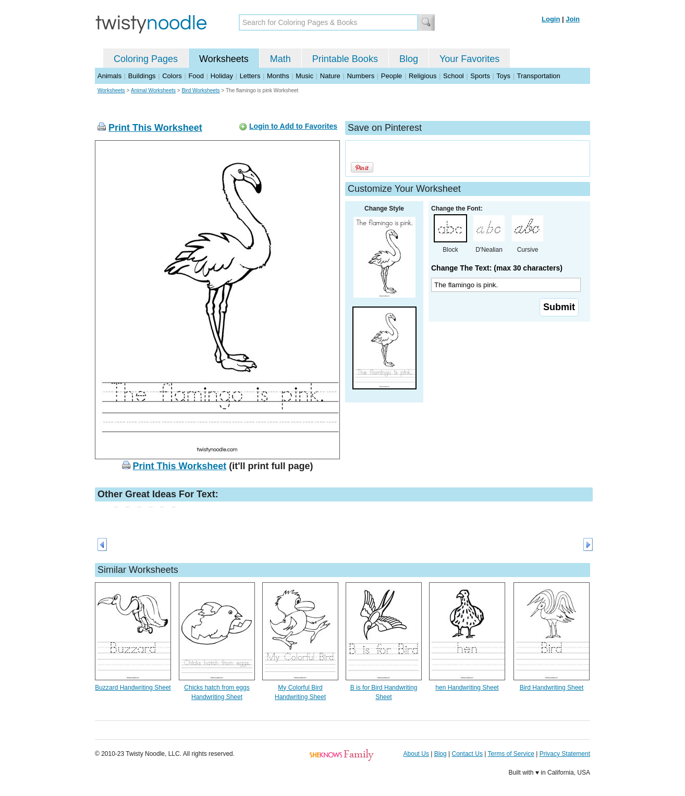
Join (573, 19)
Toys (503, 76)
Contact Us (467, 753)
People (391, 76)
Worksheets (224, 59)
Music (304, 76)
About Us (416, 753)
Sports (480, 76)
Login (551, 19)
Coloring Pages (146, 59)
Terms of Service (510, 753)
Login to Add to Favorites (293, 126)
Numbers (360, 76)
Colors (172, 76)
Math (280, 59)
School (453, 76)
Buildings (142, 76)
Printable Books (345, 59)
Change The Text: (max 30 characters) (496, 268)
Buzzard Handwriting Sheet (132, 687)
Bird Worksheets (200, 90)
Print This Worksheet (155, 128)
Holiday (222, 76)
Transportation (538, 76)
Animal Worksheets (153, 90)
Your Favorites (469, 59)
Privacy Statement (565, 753)
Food (196, 76)
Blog (408, 59)
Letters (250, 76)
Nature (330, 76)
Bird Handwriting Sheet (552, 687)
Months (278, 76)
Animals (109, 76)
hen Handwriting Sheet (466, 687)
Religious (422, 76)
